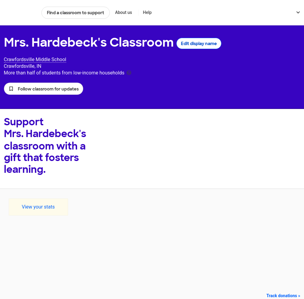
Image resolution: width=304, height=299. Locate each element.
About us (123, 12)
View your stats (38, 207)
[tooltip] (129, 72)
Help (147, 12)
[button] (43, 89)
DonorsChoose (20, 12)
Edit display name (199, 43)
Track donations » (283, 295)
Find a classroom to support (75, 12)
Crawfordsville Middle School (35, 59)
